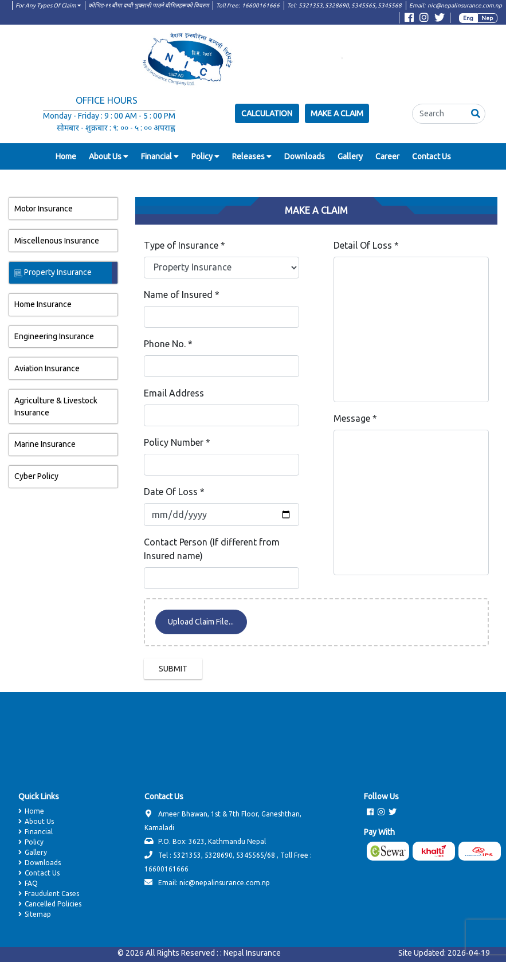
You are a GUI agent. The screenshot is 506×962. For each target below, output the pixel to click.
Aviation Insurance (46, 369)
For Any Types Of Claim (48, 5)
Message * (355, 419)
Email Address (174, 394)
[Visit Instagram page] (424, 19)
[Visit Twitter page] (439, 19)
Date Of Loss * (174, 493)
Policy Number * (177, 443)
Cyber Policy (36, 477)
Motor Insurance (43, 209)
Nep (487, 18)
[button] (475, 114)
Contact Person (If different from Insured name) (212, 550)
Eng (468, 18)
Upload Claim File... (201, 622)
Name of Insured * (181, 295)
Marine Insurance (44, 445)
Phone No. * (168, 345)
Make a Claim (337, 113)
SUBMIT (173, 669)
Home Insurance (42, 305)
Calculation (266, 113)
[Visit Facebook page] (409, 19)
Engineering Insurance (53, 337)
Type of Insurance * (184, 246)
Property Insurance (52, 273)
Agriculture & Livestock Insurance (55, 407)
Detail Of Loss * (366, 246)
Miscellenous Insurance (56, 241)
